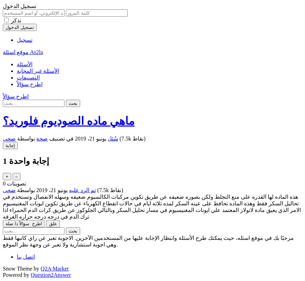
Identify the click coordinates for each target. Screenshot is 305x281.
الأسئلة (24, 64)
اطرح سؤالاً (30, 84)
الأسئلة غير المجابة (38, 71)
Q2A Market (55, 269)
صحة (42, 139)
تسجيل (24, 40)
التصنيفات (28, 78)
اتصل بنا (26, 257)
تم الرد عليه (82, 190)
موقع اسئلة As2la (23, 52)
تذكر (16, 20)
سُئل (113, 139)
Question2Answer (51, 275)
